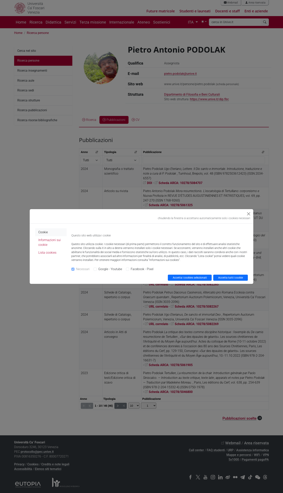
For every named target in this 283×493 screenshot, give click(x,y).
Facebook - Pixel (142, 269)
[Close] (248, 214)
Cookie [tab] (43, 232)
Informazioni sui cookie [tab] (49, 242)
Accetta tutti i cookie (230, 277)
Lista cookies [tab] (47, 252)
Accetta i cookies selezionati (190, 277)
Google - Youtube (110, 269)
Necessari (83, 269)
